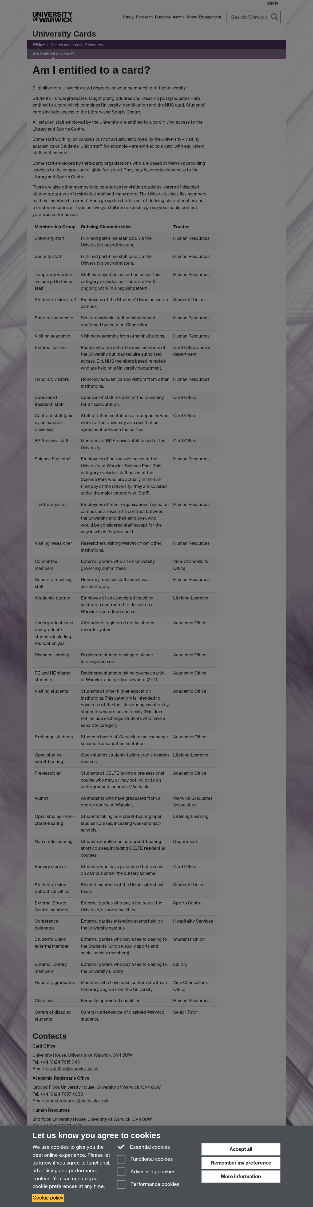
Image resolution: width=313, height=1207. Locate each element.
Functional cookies (145, 1160)
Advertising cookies (146, 1172)
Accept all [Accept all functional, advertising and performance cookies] (240, 1149)
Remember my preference (241, 1163)
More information (241, 1176)
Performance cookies (148, 1185)
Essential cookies (143, 1146)
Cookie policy (48, 1198)
